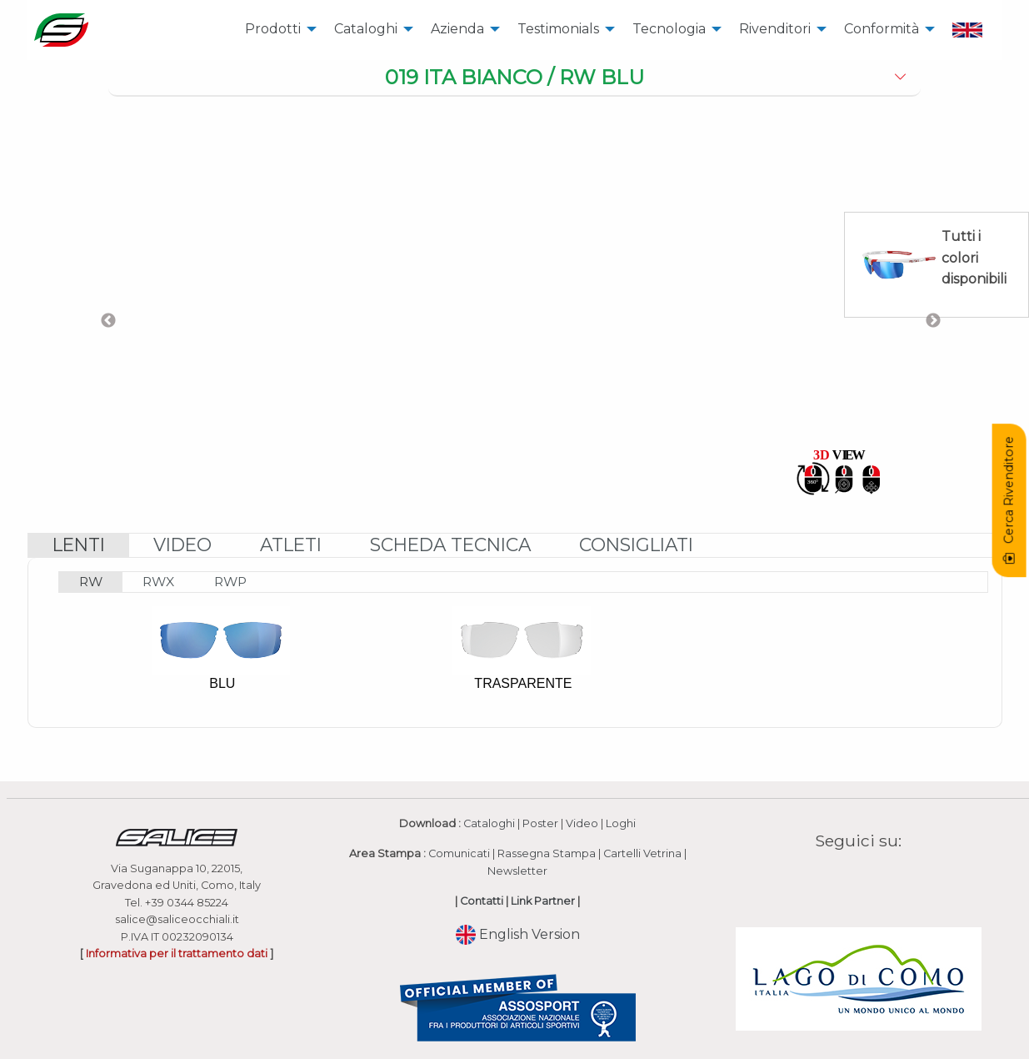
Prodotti (273, 29)
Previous (108, 321)
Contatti (481, 901)
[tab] (514, 78)
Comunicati (459, 853)
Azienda (457, 29)
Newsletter (517, 871)
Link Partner (543, 901)
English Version (518, 934)
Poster (540, 823)
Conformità (881, 29)
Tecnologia (669, 29)
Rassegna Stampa (546, 853)
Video (582, 823)
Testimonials (558, 29)
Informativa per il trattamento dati (176, 953)
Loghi (621, 823)
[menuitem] (276, 30)
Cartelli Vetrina (642, 853)
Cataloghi (365, 29)
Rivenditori (775, 29)
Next (933, 321)
